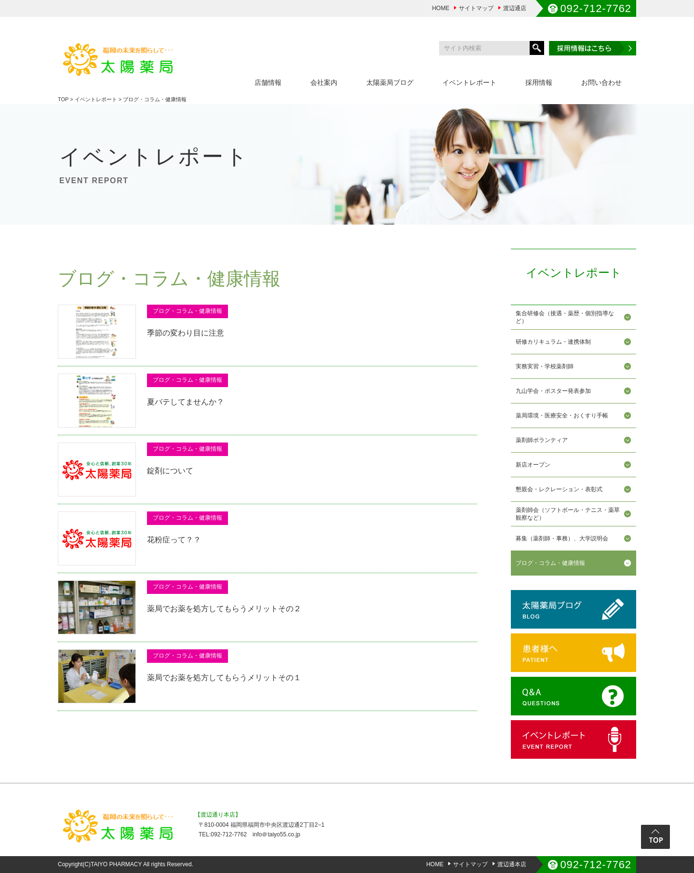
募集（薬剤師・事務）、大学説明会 (562, 538)
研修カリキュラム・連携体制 (553, 341)
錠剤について (170, 471)
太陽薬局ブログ (390, 82)
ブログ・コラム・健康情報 (550, 563)
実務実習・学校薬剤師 (545, 366)
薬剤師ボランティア (542, 440)
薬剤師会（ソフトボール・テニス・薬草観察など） (568, 514)
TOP (63, 99)
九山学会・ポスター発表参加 (553, 391)
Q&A (573, 696)
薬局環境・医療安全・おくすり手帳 (562, 415)
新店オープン (533, 464)
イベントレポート (469, 82)
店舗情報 (267, 82)
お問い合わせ (601, 82)
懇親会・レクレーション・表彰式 (559, 489)
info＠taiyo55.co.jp (276, 834)
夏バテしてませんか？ (185, 402)
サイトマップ (476, 8)
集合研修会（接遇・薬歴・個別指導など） (565, 317)
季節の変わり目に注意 (185, 333)
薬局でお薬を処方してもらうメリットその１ (224, 677)
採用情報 (538, 82)
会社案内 (323, 82)
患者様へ (573, 652)
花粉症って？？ (174, 540)
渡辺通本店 (511, 864)
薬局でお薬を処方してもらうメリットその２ (224, 608)
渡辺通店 (514, 8)
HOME (440, 8)
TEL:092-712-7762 (223, 834)
